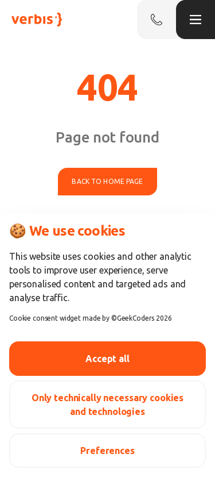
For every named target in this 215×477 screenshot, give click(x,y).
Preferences (107, 450)
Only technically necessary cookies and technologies (107, 405)
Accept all (107, 358)
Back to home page (107, 181)
